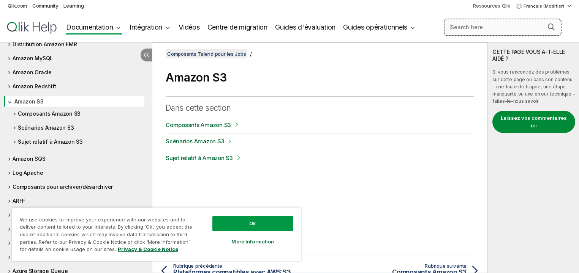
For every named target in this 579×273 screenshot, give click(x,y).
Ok (252, 223)
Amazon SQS (29, 158)
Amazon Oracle (32, 72)
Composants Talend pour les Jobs (206, 54)
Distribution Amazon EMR (45, 44)
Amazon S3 (29, 101)
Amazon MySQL (33, 58)
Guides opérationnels (375, 27)
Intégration (146, 27)
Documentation (89, 27)
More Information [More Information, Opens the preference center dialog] (252, 241)
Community (45, 6)
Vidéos (189, 27)
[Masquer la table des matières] (146, 55)
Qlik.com (17, 6)
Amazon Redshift (34, 86)
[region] (156, 234)
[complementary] (533, 157)
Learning (73, 6)
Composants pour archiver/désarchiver (63, 187)
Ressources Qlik (491, 6)
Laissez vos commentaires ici (534, 122)
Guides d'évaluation (305, 27)
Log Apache (28, 172)
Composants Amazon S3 (49, 113)
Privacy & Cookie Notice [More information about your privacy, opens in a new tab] (148, 249)
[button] (551, 27)
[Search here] (503, 27)
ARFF (19, 201)
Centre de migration (237, 27)
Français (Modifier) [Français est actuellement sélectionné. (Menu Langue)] (544, 6)
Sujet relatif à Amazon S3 (50, 141)
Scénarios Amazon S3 (46, 127)
